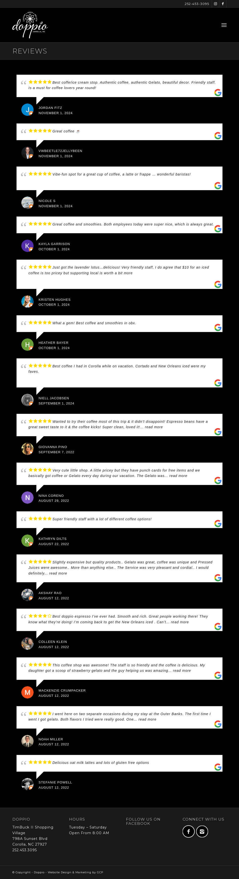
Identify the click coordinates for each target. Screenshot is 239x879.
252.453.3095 (24, 850)
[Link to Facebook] (222, 3)
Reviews (29, 51)
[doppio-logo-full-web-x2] (30, 25)
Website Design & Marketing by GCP (75, 872)
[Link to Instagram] (215, 3)
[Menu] (224, 25)
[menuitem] (224, 25)
